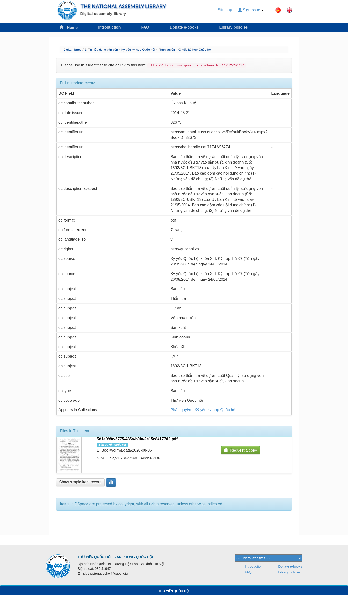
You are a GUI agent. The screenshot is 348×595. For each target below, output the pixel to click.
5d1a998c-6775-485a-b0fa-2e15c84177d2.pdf (137, 439)
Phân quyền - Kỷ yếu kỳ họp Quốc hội (185, 49)
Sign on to (251, 10)
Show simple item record (80, 482)
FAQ (145, 27)
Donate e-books (184, 27)
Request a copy (240, 450)
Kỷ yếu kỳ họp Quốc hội (138, 49)
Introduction (109, 27)
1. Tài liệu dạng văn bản (101, 49)
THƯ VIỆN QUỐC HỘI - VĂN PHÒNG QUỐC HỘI (115, 557)
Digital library (72, 49)
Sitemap (225, 10)
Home (69, 27)
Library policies (233, 27)
